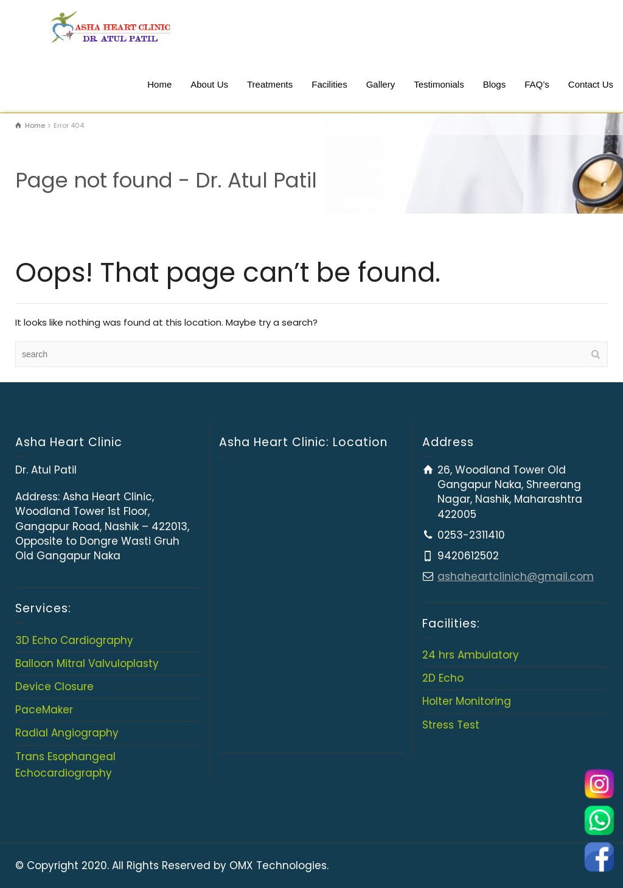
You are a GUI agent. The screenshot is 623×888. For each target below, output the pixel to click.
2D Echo (443, 678)
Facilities (329, 84)
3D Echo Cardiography (74, 640)
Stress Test (450, 725)
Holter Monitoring (466, 701)
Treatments (270, 84)
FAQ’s (536, 84)
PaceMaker (44, 709)
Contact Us (590, 84)
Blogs (494, 84)
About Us (209, 84)
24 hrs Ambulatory (470, 655)
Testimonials (439, 84)
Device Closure (54, 686)
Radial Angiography (67, 732)
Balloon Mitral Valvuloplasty (87, 663)
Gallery (380, 84)
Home (159, 84)
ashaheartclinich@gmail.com (515, 576)
